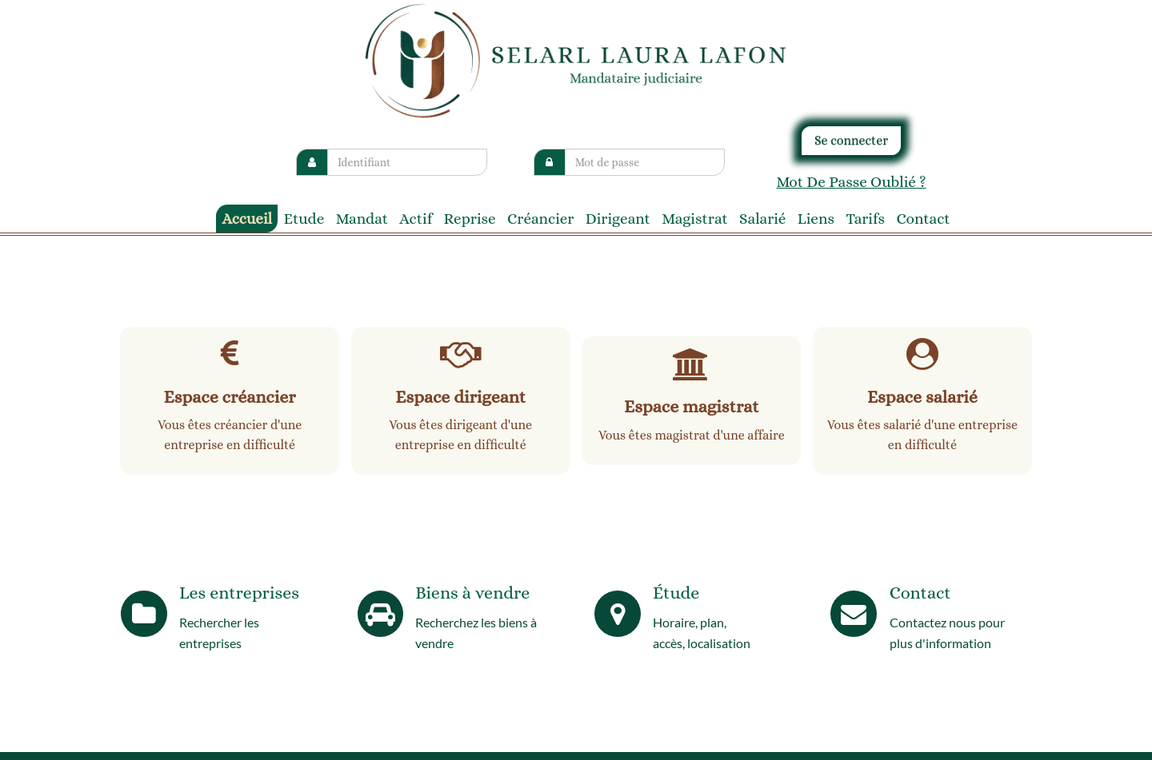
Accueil (247, 218)
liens (816, 218)
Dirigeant (618, 218)
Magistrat (694, 218)
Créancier (540, 218)
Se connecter (851, 140)
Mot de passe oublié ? (851, 181)
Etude (304, 218)
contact (923, 218)
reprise (470, 218)
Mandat (362, 218)
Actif (415, 218)
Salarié (762, 218)
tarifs (865, 218)
